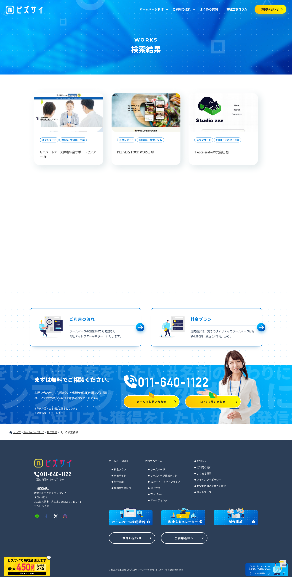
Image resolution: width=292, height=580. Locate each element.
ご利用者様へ (184, 538)
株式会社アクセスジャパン (50, 493)
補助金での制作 (122, 488)
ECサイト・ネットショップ (165, 481)
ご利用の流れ (182, 9)
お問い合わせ (270, 9)
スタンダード (49, 140)
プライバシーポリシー (209, 479)
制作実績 (119, 481)
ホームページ (157, 469)
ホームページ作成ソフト (163, 475)
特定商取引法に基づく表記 (211, 486)
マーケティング (158, 500)
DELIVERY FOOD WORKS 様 (135, 152)
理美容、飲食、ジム (151, 140)
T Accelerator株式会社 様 (211, 152)
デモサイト (120, 475)
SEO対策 (155, 488)
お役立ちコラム (236, 9)
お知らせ (202, 461)
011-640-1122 (166, 382)
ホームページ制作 (152, 9)
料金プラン (120, 469)
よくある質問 (209, 9)
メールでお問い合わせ (152, 401)
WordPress (156, 494)
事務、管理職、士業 (74, 140)
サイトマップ (204, 492)
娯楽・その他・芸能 (228, 140)
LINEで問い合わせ (213, 401)
